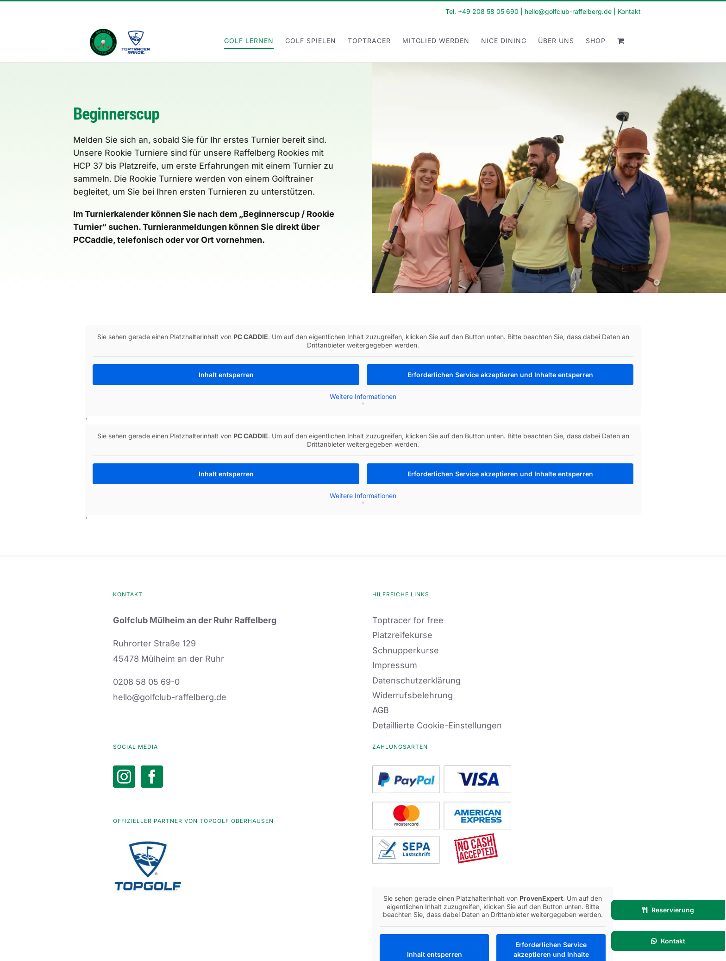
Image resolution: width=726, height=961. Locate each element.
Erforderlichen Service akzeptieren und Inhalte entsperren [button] (500, 375)
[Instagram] (124, 776)
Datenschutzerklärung (416, 680)
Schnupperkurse (405, 650)
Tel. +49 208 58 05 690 (482, 11)
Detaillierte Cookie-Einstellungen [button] (437, 725)
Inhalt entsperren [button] (226, 375)
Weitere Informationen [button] (363, 396)
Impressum (394, 665)
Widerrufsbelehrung (412, 695)
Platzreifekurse (402, 635)
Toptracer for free (408, 620)
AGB (380, 710)
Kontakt (629, 11)
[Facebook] (152, 776)
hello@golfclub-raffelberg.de (568, 11)
